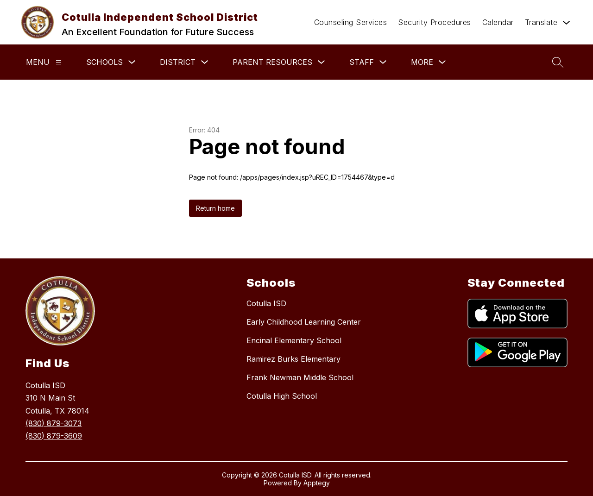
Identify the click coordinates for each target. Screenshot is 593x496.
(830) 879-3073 (53, 423)
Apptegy (316, 483)
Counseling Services (350, 22)
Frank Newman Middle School (299, 377)
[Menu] (58, 62)
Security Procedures (434, 22)
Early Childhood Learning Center (303, 321)
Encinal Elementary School (293, 340)
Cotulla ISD (266, 303)
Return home (215, 208)
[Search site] (557, 62)
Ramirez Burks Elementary (293, 359)
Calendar (498, 22)
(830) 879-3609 (53, 435)
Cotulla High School (281, 396)
